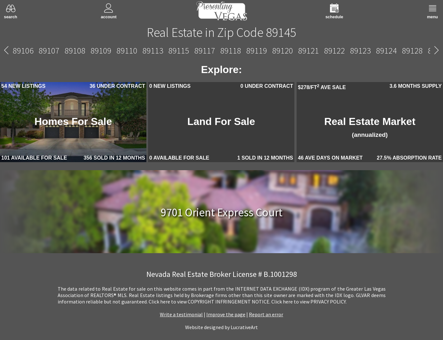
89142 (142, 50)
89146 (249, 50)
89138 (64, 50)
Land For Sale (221, 121)
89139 (90, 50)
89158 (378, 50)
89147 (275, 50)
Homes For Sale (73, 121)
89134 (12, 50)
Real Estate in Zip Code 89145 (221, 32)
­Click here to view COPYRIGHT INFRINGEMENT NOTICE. (209, 301)
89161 (404, 50)
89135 (38, 50)
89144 (194, 50)
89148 (301, 50)
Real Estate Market (369, 127)
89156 (352, 50)
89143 (168, 50)
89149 (326, 50)
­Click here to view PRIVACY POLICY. (309, 301)
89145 (222, 50)
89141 (116, 50)
